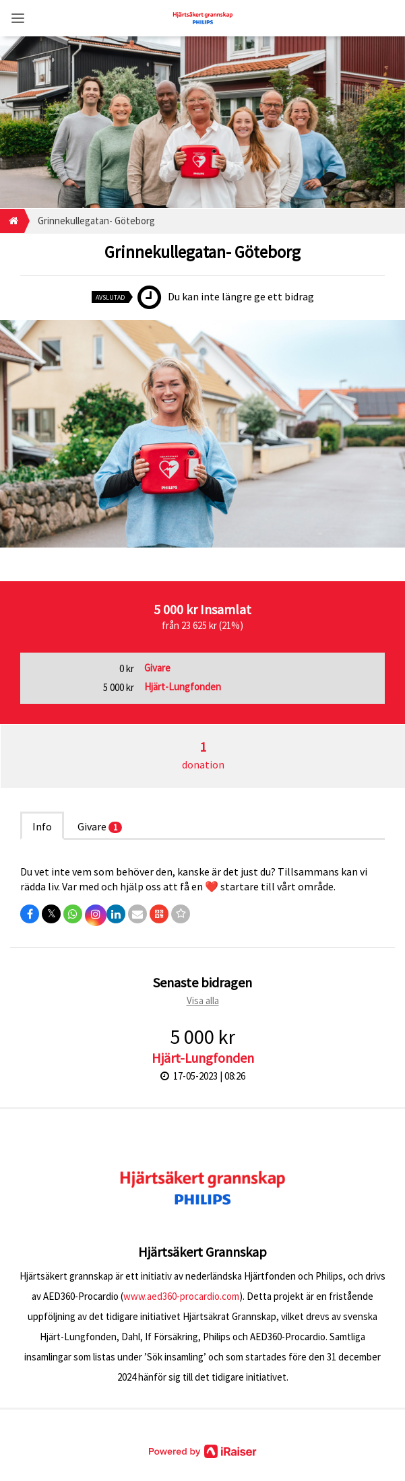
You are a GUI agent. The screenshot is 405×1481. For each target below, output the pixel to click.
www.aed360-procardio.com (181, 1296)
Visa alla (203, 1000)
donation (203, 754)
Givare (99, 826)
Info (42, 826)
